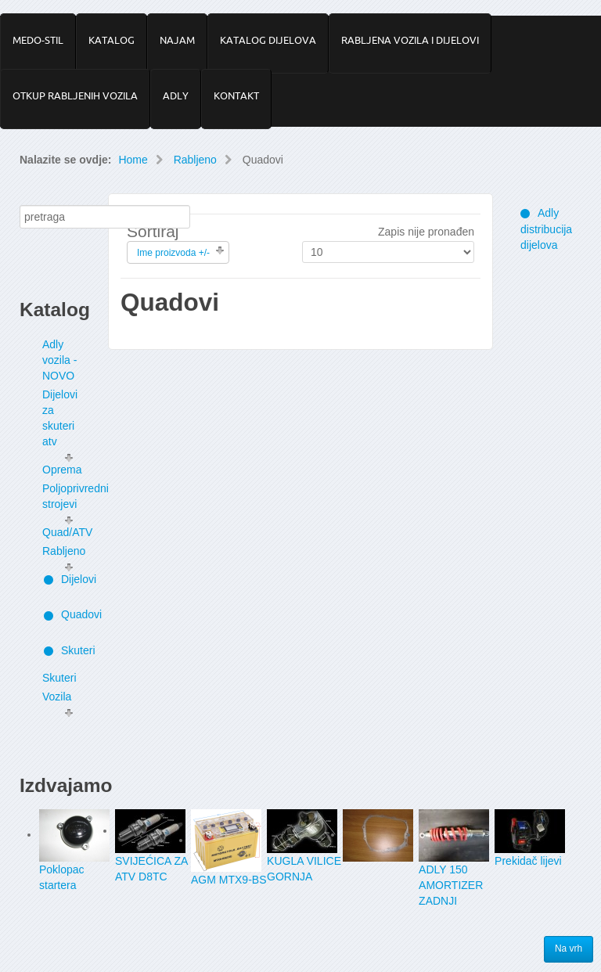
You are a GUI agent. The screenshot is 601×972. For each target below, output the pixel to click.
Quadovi (68, 614)
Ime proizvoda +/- (173, 252)
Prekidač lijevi (528, 861)
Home (132, 159)
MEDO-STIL (38, 39)
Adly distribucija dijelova (546, 229)
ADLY (176, 95)
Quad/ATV (67, 532)
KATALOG (111, 39)
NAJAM (177, 39)
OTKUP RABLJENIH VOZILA (75, 95)
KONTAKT (236, 95)
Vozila (56, 696)
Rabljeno (195, 159)
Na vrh (569, 949)
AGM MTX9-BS (228, 879)
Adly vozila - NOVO (59, 360)
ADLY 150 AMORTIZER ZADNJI (451, 885)
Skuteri (68, 650)
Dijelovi (68, 579)
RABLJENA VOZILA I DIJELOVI (410, 39)
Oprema (62, 469)
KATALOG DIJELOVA (268, 39)
